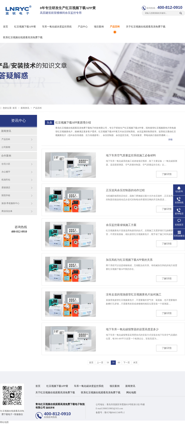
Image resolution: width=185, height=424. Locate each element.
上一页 (100, 362)
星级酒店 (6, 187)
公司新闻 (6, 147)
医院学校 (6, 195)
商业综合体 (7, 211)
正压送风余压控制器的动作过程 (125, 190)
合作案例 (6, 155)
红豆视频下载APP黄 (25, 26)
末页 (135, 362)
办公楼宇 (6, 172)
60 (119, 362)
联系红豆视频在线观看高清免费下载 (23, 37)
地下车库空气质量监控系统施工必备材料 (131, 155)
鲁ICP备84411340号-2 (114, 412)
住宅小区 (6, 164)
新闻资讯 (25, 108)
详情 (170, 139)
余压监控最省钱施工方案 (121, 224)
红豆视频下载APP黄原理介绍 (73, 122)
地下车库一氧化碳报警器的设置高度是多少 (132, 329)
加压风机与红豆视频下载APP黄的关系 (129, 259)
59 (113, 362)
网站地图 (131, 392)
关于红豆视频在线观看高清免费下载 (145, 26)
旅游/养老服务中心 (10, 203)
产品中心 (83, 26)
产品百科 (115, 26)
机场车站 (6, 180)
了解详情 (167, 174)
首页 (5, 26)
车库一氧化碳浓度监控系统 (57, 26)
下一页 (126, 362)
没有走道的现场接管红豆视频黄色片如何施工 (133, 294)
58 (108, 362)
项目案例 (99, 26)
